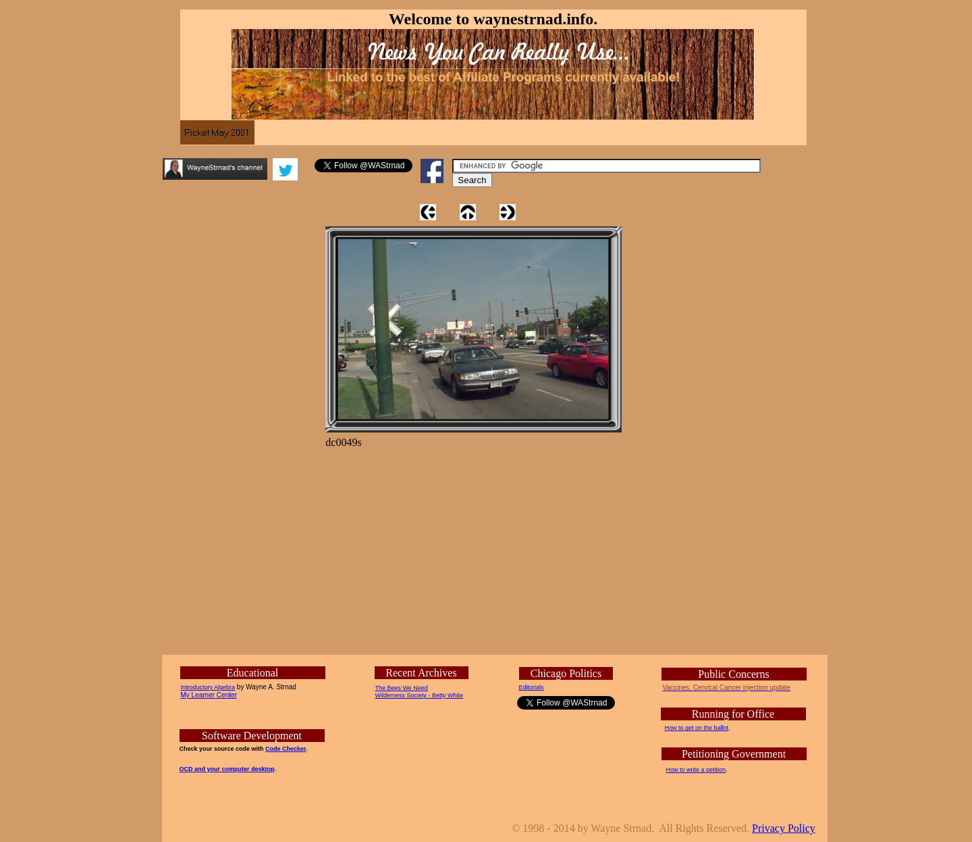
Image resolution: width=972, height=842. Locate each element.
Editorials (531, 687)
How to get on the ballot (697, 727)
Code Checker (285, 748)
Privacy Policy (783, 828)
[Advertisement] (671, 427)
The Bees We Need (401, 688)
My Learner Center (209, 695)
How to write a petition (696, 769)
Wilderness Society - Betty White (419, 695)
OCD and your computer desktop (227, 769)
